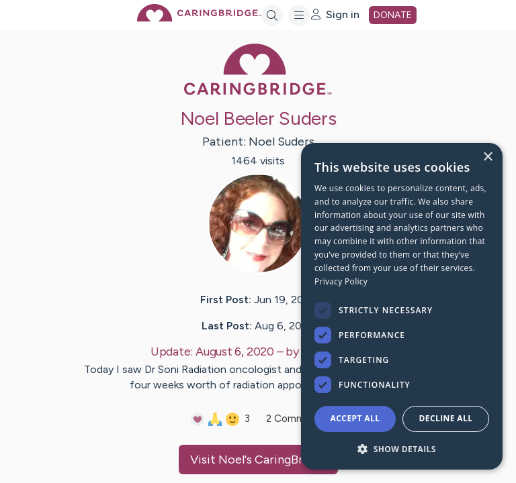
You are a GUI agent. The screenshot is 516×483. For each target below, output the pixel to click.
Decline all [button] (446, 418)
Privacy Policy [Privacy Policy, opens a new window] (341, 281)
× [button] (487, 157)
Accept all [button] (355, 418)
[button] (401, 448)
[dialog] (402, 306)
